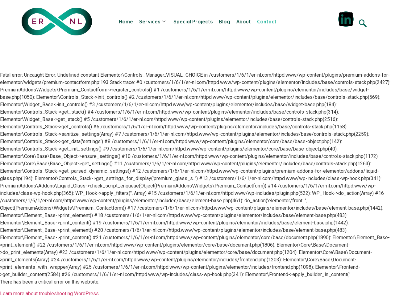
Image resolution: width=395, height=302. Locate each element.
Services (152, 21)
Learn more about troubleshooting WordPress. (50, 293)
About (243, 21)
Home (126, 21)
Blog (224, 21)
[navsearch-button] (362, 24)
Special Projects (193, 21)
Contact (266, 21)
